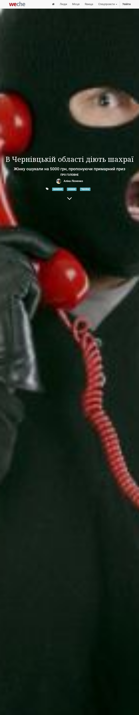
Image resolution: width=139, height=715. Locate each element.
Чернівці (85, 189)
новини (71, 189)
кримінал (57, 189)
